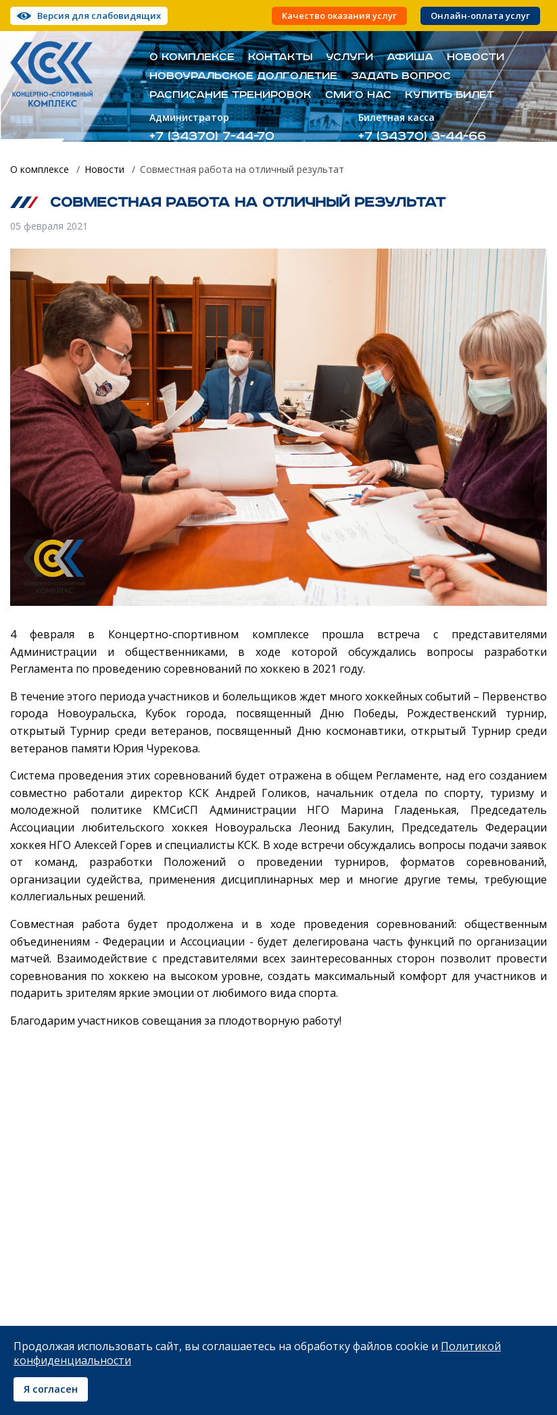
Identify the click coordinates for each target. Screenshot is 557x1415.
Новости (475, 57)
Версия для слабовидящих (99, 15)
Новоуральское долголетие (243, 76)
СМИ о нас (358, 95)
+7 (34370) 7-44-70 (211, 136)
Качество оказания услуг (339, 16)
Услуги (349, 57)
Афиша (410, 57)
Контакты (280, 57)
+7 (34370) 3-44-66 (422, 136)
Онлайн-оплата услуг (480, 16)
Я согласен (51, 1389)
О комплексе (192, 57)
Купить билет (449, 95)
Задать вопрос (401, 76)
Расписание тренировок (230, 95)
